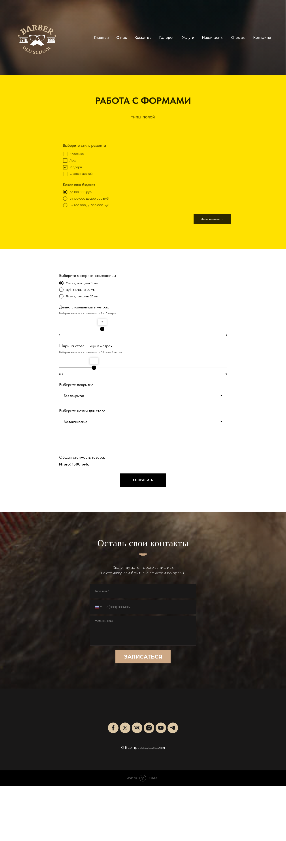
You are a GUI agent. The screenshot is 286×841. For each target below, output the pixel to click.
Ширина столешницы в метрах (85, 346)
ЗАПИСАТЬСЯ (143, 657)
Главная (101, 38)
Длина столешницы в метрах (84, 307)
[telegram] (172, 728)
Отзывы (238, 38)
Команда (143, 38)
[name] (143, 591)
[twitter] (125, 728)
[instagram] (149, 728)
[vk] (137, 728)
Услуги (188, 38)
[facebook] (113, 728)
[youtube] (161, 728)
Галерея (167, 38)
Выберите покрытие (76, 384)
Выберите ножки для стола (82, 410)
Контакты (262, 38)
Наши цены (213, 38)
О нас (121, 38)
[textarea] (143, 631)
